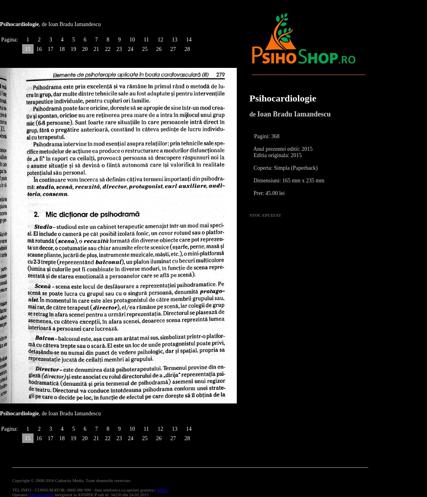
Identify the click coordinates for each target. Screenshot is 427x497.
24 (130, 49)
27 (173, 49)
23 (119, 49)
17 (50, 49)
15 (27, 49)
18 (62, 49)
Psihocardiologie (282, 98)
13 (174, 40)
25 (145, 49)
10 (132, 40)
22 (107, 49)
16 (39, 49)
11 (146, 40)
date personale (41, 494)
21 (96, 49)
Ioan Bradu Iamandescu (294, 114)
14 (188, 40)
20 (85, 49)
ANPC (162, 490)
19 (73, 49)
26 (158, 49)
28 (187, 49)
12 (160, 40)
